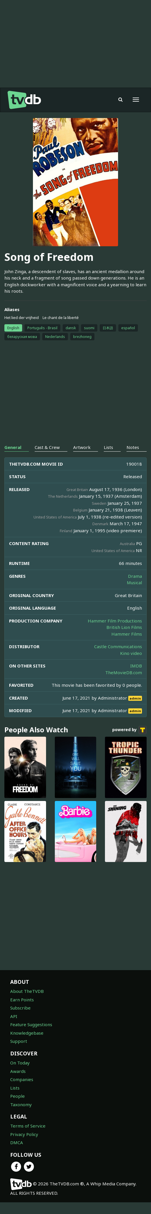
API (13, 1016)
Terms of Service (27, 1126)
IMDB (136, 666)
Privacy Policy (24, 1134)
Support (18, 1041)
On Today (20, 1063)
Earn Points (22, 1000)
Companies (21, 1079)
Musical (134, 582)
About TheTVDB (27, 991)
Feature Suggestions (31, 1024)
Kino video (131, 653)
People (17, 1096)
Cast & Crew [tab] (47, 447)
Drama (135, 576)
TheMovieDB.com (123, 672)
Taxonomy (21, 1104)
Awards (18, 1071)
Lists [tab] (108, 447)
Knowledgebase (26, 1033)
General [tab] (12, 447)
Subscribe (20, 1008)
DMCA (16, 1142)
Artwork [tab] (82, 447)
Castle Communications (118, 646)
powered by (129, 730)
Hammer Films (126, 634)
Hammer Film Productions (115, 621)
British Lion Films (124, 627)
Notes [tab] (133, 447)
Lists (15, 1088)
